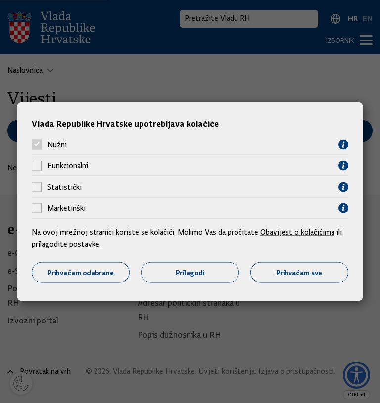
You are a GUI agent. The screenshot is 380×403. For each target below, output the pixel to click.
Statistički (65, 187)
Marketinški (67, 208)
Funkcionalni (68, 165)
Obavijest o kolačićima (297, 231)
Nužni (57, 144)
